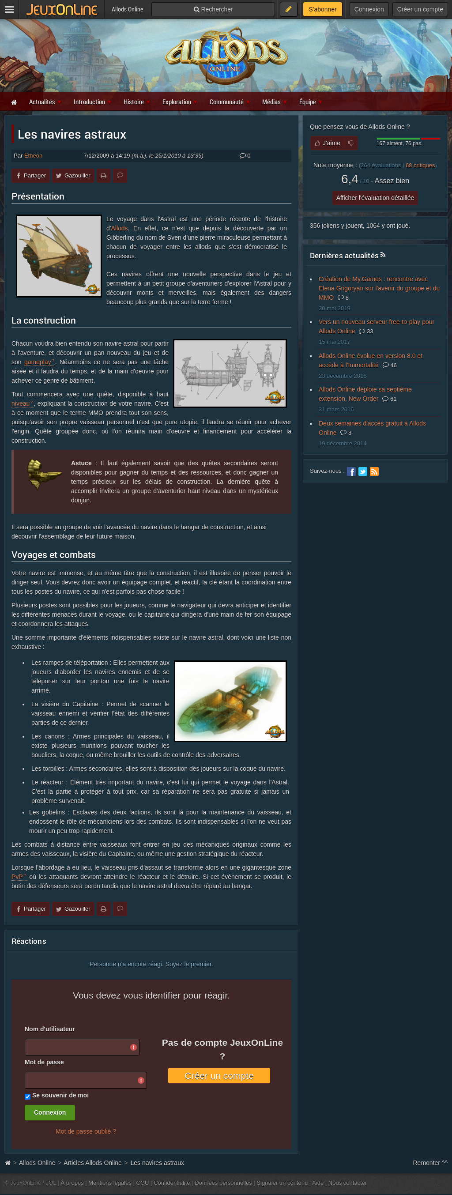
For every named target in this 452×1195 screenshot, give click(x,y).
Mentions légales (110, 1183)
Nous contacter (347, 1183)
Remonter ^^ (430, 1162)
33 (366, 331)
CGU (142, 1183)
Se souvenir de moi (60, 1095)
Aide (318, 1183)
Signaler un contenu (282, 1183)
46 (390, 365)
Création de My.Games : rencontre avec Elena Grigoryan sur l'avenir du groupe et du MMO (379, 288)
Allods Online (37, 1162)
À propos (72, 1183)
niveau (20, 403)
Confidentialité (172, 1183)
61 (389, 399)
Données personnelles (223, 1183)
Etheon (33, 155)
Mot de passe (44, 1062)
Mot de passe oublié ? (86, 1131)
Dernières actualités (344, 255)
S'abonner (322, 9)
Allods (119, 228)
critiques (420, 165)
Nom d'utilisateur (50, 1029)
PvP (17, 876)
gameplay (37, 362)
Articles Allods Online (93, 1162)
